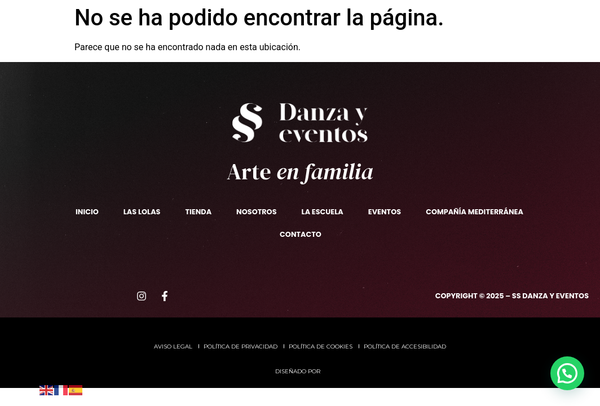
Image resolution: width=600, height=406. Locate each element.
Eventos (355, 20)
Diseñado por (298, 371)
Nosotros (112, 20)
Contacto (360, 47)
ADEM (483, 20)
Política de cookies (320, 346)
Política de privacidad (240, 346)
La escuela (182, 21)
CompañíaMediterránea (422, 20)
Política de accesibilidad (405, 346)
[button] (567, 373)
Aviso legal (173, 346)
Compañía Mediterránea (474, 212)
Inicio (87, 212)
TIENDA (165, 43)
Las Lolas (110, 43)
